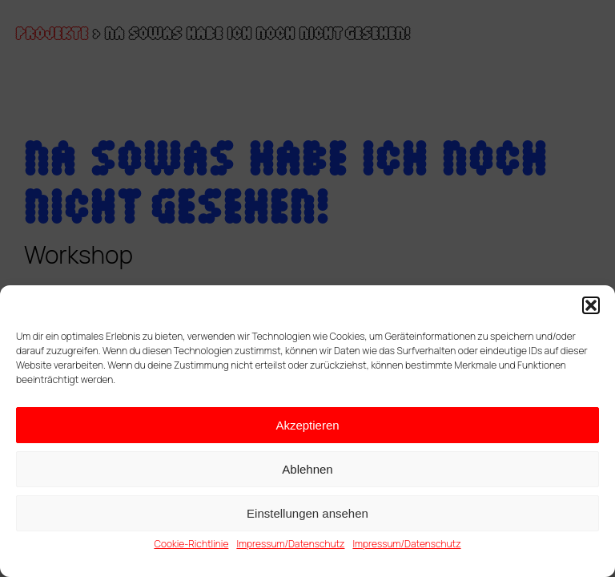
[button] (591, 305)
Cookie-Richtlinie (191, 544)
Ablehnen (307, 469)
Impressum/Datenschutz (290, 544)
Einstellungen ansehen (307, 513)
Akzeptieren (307, 425)
